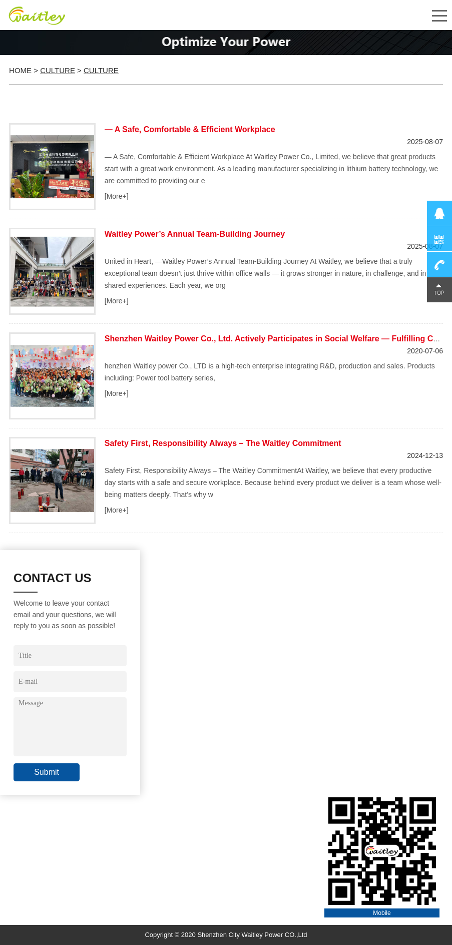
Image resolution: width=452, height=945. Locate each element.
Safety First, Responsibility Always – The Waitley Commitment (223, 443)
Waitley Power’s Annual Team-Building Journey (195, 234)
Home (20, 70)
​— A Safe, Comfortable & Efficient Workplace (190, 129)
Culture (57, 70)
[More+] (117, 196)
